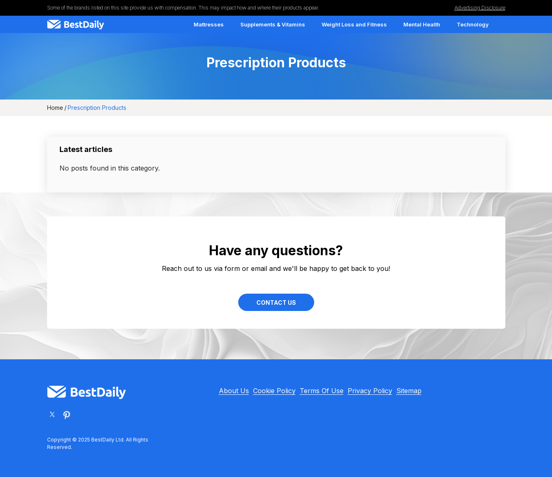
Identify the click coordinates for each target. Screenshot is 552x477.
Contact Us (276, 302)
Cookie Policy (274, 391)
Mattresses (209, 24)
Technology (473, 24)
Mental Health (421, 24)
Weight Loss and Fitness (354, 24)
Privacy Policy (370, 391)
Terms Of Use (322, 391)
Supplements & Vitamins (272, 24)
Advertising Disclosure (480, 8)
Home (55, 107)
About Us (234, 391)
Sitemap (409, 391)
